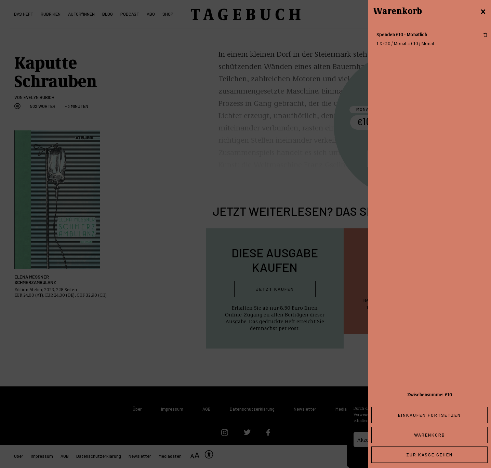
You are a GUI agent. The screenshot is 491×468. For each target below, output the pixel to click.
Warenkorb (429, 435)
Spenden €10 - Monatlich (401, 34)
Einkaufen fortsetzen (429, 415)
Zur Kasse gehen (429, 454)
